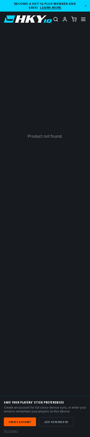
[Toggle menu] (83, 19)
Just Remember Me (56, 422)
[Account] (64, 19)
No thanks (11, 431)
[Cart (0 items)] (74, 19)
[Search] (55, 19)
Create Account (20, 422)
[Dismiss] (85, 5)
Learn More (50, 7)
